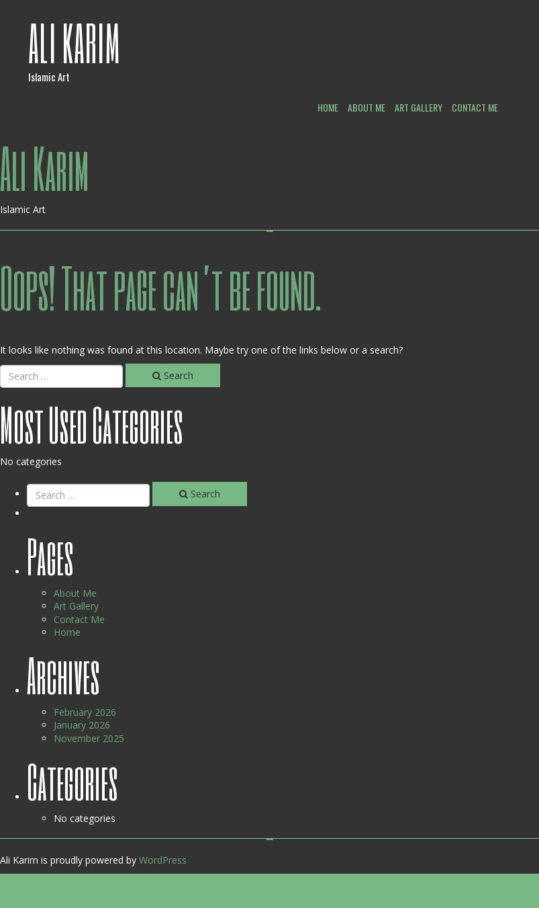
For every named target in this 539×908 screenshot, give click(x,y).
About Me (366, 107)
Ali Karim (74, 42)
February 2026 (85, 712)
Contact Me (475, 107)
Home (327, 107)
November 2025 (89, 738)
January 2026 (82, 724)
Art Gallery (418, 107)
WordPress (163, 860)
